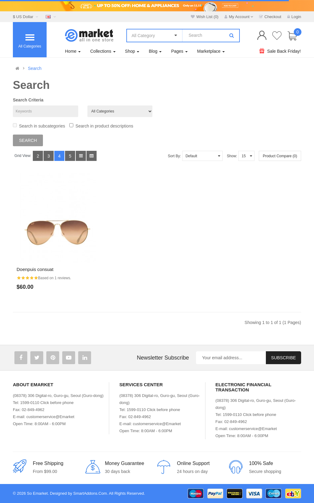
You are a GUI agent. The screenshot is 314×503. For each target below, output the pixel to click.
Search (34, 68)
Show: (232, 156)
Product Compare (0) (280, 156)
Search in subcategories (39, 125)
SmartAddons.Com (90, 493)
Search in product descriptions (101, 125)
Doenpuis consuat (35, 269)
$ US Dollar (26, 16)
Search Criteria (28, 99)
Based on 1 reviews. (54, 278)
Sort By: (174, 156)
